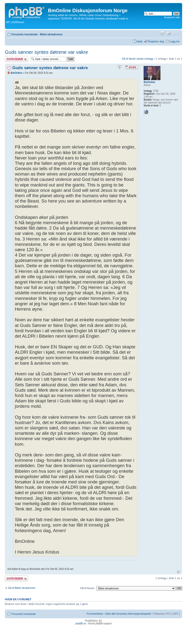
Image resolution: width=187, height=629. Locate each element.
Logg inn (174, 41)
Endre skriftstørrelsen (176, 33)
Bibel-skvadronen (51, 34)
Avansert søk (172, 17)
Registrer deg (156, 41)
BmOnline (16, 73)
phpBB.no (80, 623)
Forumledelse (95, 613)
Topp (178, 572)
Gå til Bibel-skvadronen (22, 587)
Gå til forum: (87, 588)
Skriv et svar (16, 59)
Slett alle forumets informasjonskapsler (128, 613)
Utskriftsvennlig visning (162, 33)
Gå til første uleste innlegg (137, 58)
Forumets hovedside (24, 34)
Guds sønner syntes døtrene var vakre (46, 52)
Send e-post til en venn (168, 33)
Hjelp (140, 41)
